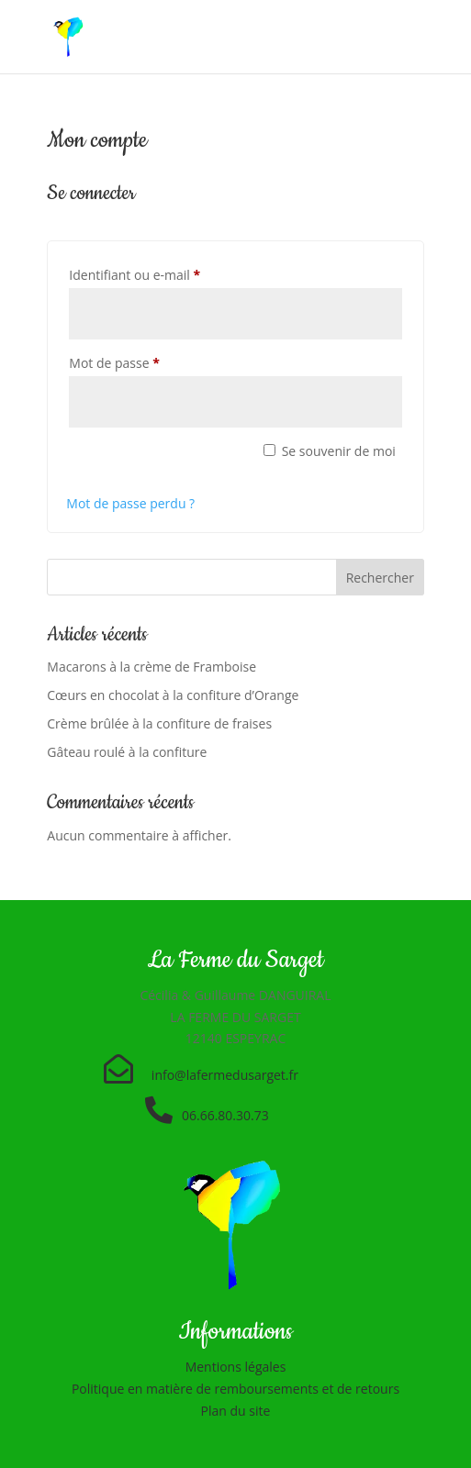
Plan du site (236, 1410)
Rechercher (380, 577)
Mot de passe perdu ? (130, 503)
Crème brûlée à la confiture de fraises (159, 723)
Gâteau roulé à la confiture (127, 752)
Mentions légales (235, 1366)
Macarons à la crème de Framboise (151, 666)
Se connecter (155, 461)
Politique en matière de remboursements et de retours (235, 1388)
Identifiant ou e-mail (167, 273)
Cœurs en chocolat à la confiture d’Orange (172, 695)
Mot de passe (147, 361)
